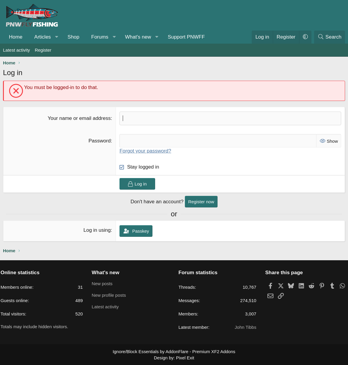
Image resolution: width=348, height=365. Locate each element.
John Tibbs (243, 327)
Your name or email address (79, 118)
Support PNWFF (186, 37)
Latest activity (16, 50)
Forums (99, 37)
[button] (57, 37)
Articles (42, 37)
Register (43, 50)
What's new (138, 37)
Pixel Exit (184, 357)
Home (15, 37)
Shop (73, 37)
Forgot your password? (145, 151)
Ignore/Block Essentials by (174, 351)
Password (100, 141)
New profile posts (111, 295)
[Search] (329, 37)
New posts (104, 283)
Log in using (97, 230)
